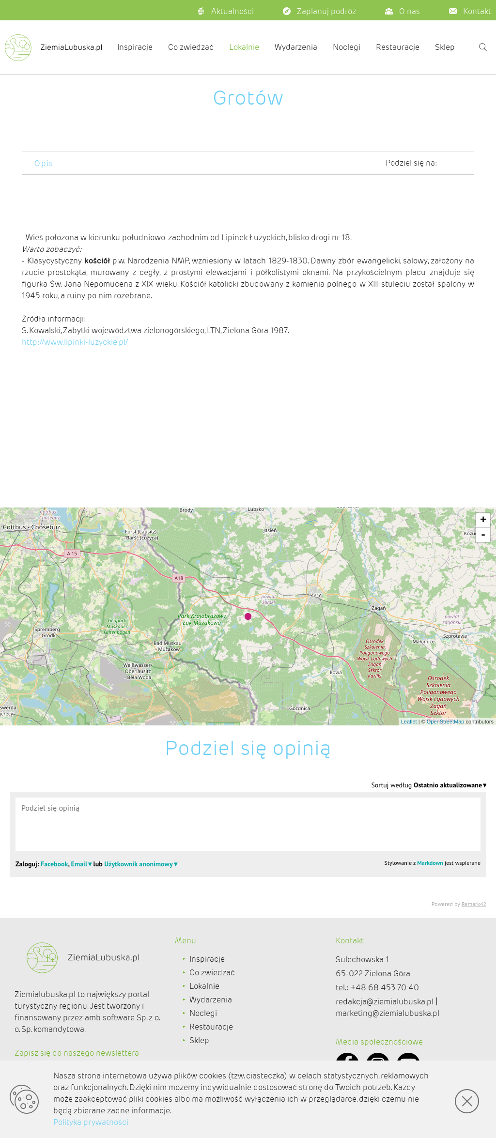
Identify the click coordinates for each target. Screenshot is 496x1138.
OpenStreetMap (446, 721)
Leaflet (409, 721)
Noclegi (346, 47)
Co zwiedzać (191, 47)
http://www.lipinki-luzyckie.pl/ (75, 342)
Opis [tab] (44, 163)
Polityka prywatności (90, 1122)
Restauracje (397, 47)
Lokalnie (244, 47)
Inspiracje (135, 47)
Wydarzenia (296, 47)
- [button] (483, 535)
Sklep (445, 47)
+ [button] (483, 520)
